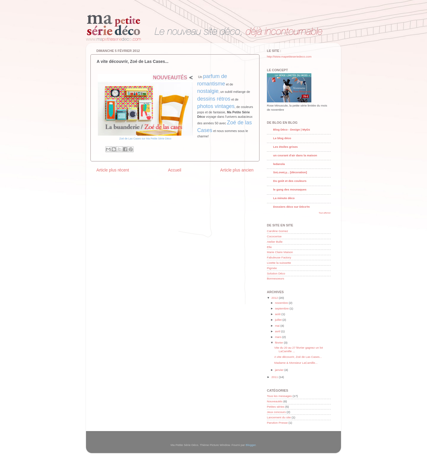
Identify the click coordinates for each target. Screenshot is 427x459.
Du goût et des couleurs (289, 180)
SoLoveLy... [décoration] (290, 172)
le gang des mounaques (290, 189)
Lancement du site (279, 417)
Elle (269, 247)
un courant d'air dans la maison (295, 155)
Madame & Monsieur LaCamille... (296, 362)
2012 (275, 297)
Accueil (174, 170)
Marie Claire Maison (280, 252)
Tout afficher (325, 213)
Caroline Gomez (277, 231)
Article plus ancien (237, 170)
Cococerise (274, 236)
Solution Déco (276, 273)
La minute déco (283, 198)
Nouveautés (275, 401)
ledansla (279, 164)
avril (278, 331)
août (278, 314)
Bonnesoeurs (275, 278)
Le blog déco (282, 138)
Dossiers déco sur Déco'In (291, 206)
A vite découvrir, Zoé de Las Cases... (298, 356)
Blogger (251, 445)
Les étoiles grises (285, 146)
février (279, 342)
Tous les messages (279, 396)
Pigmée (272, 268)
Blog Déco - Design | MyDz (291, 129)
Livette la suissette (279, 262)
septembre (282, 308)
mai (278, 325)
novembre (282, 302)
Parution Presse (277, 422)
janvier (279, 369)
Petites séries (275, 406)
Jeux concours (276, 412)
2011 (275, 377)
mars (278, 337)
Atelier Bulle (275, 241)
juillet (278, 319)
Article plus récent (112, 170)
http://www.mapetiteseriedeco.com (289, 56)
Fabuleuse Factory (279, 257)
